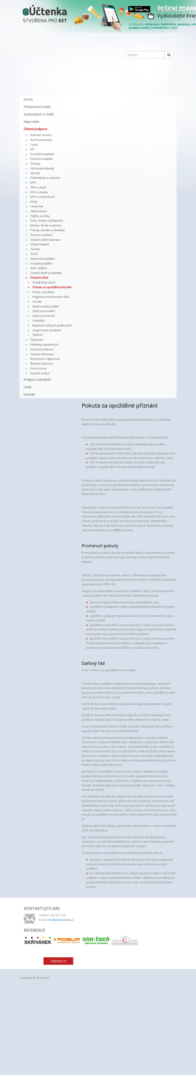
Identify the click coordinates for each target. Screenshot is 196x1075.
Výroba (35, 173)
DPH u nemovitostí (42, 197)
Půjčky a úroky (40, 216)
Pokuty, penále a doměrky (47, 230)
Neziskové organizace (45, 359)
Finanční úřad (39, 278)
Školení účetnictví (41, 363)
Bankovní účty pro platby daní (52, 325)
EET (32, 149)
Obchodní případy (42, 168)
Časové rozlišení (41, 235)
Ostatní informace (42, 354)
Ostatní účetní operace (45, 240)
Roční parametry (41, 140)
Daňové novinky (41, 135)
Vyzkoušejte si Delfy (39, 114)
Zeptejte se (58, 961)
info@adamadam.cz (60, 920)
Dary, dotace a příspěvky (46, 220)
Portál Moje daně (44, 282)
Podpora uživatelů (37, 379)
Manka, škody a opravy (45, 225)
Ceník (27, 387)
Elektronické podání (46, 306)
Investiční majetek (42, 154)
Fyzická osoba (39, 373)
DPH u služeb (39, 192)
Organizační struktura (47, 330)
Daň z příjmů (38, 268)
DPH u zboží (38, 187)
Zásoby (35, 164)
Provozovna (38, 368)
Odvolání (39, 320)
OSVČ (34, 254)
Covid (34, 145)
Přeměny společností (44, 344)
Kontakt (29, 394)
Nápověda (31, 121)
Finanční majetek (41, 159)
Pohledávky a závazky (45, 178)
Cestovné (36, 206)
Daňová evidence (42, 349)
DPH (33, 182)
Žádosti (37, 335)
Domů (28, 99)
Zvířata (35, 249)
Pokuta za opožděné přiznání (52, 287)
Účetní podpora (35, 129)
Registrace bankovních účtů (51, 297)
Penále (37, 302)
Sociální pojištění (41, 263)
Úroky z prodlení (43, 292)
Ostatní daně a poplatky (46, 273)
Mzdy (34, 201)
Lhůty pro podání (44, 311)
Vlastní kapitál (39, 244)
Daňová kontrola (44, 316)
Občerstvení (38, 211)
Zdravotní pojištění (42, 259)
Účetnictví (36, 340)
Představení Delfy (37, 106)
